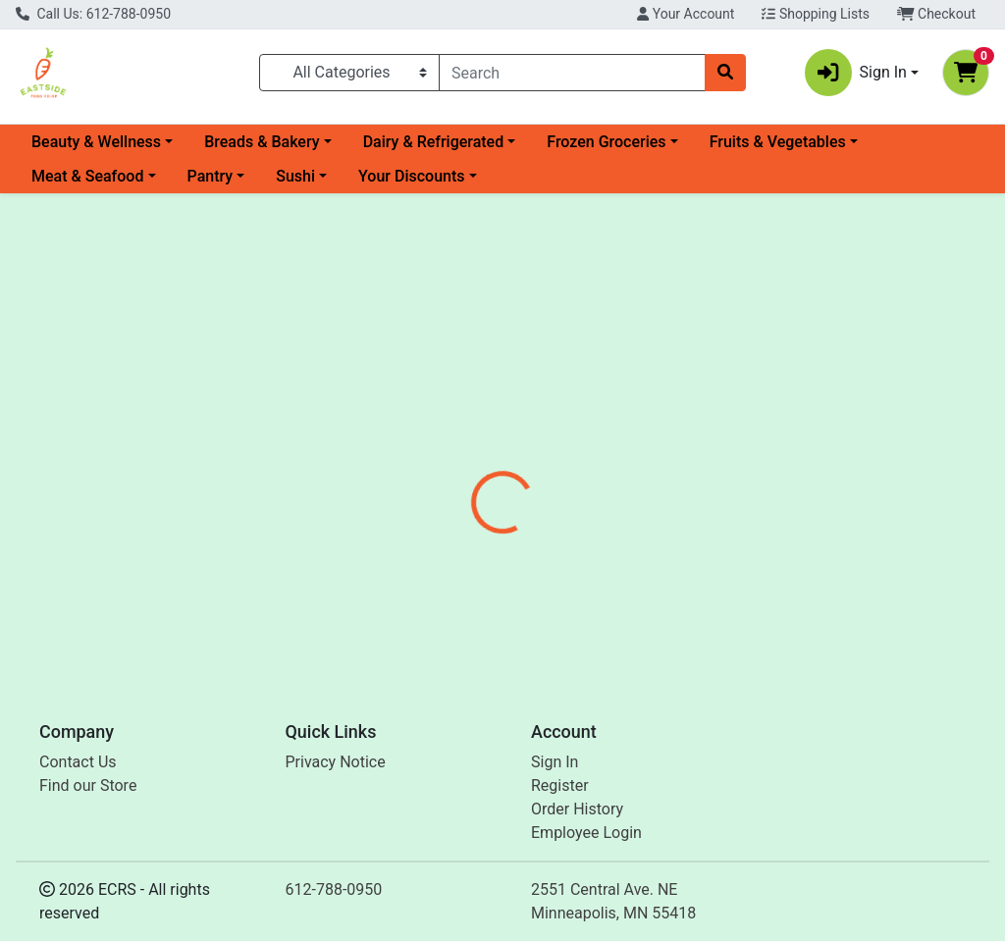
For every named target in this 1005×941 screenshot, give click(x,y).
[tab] (472, 445)
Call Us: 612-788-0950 (93, 14)
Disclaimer (559, 445)
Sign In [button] (856, 72)
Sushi (295, 176)
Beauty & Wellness (96, 141)
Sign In (554, 762)
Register (560, 785)
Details (472, 445)
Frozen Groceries (606, 141)
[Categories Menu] (349, 72)
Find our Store (87, 785)
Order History (577, 809)
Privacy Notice (336, 762)
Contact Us (78, 762)
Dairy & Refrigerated (433, 141)
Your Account (685, 14)
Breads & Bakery (261, 141)
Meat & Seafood (87, 176)
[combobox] (572, 72)
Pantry (210, 176)
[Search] (572, 72)
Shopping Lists (816, 14)
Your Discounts (411, 176)
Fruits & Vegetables (778, 141)
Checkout (936, 14)
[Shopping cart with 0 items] (965, 72)
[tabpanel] (712, 562)
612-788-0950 (334, 889)
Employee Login (586, 832)
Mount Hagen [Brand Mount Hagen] (659, 588)
